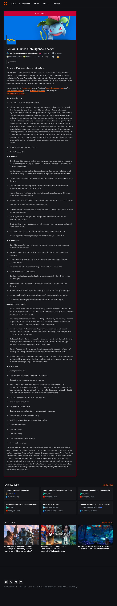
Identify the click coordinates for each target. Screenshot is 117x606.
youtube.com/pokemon (15, 91)
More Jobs (108, 485)
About (46, 4)
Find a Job (23, 587)
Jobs (13, 4)
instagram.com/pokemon (16, 93)
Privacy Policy (62, 587)
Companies (24, 4)
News (36, 4)
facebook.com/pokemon (54, 88)
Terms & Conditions (50, 587)
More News (107, 522)
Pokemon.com (27, 88)
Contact (57, 4)
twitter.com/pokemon (37, 91)
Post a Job (31, 587)
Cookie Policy (73, 587)
